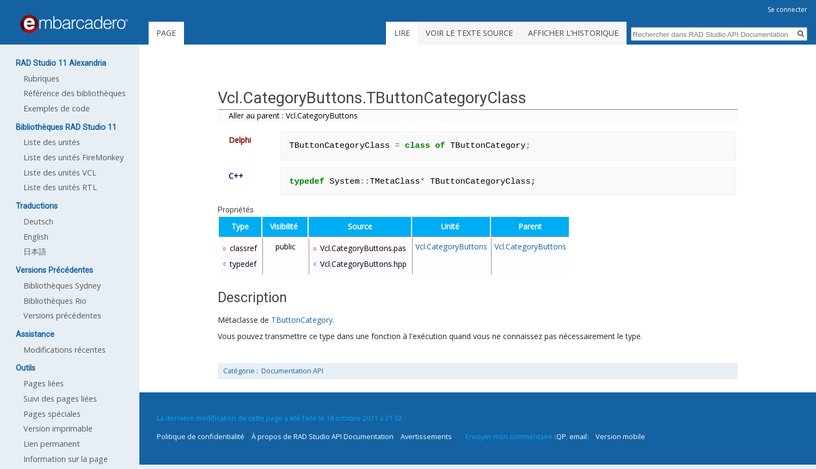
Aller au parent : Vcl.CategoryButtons (293, 115)
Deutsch (38, 221)
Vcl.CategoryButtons (451, 246)
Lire (402, 33)
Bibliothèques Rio (55, 301)
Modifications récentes (64, 350)
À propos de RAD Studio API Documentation (322, 436)
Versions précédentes (62, 315)
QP (561, 436)
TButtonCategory (302, 320)
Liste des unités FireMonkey (73, 157)
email (578, 436)
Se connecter (787, 9)
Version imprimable (58, 428)
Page (166, 33)
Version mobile (620, 436)
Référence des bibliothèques (74, 93)
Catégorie (239, 371)
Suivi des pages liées (60, 398)
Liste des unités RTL (60, 187)
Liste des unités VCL (59, 172)
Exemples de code (56, 108)
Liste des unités (51, 142)
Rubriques (41, 78)
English (35, 237)
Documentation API (292, 371)
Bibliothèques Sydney (62, 285)
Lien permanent (51, 444)
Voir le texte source (469, 33)
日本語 (34, 251)
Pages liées (43, 383)
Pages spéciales (52, 414)
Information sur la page (65, 459)
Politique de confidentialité (200, 436)
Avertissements (426, 436)
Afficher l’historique (573, 33)
